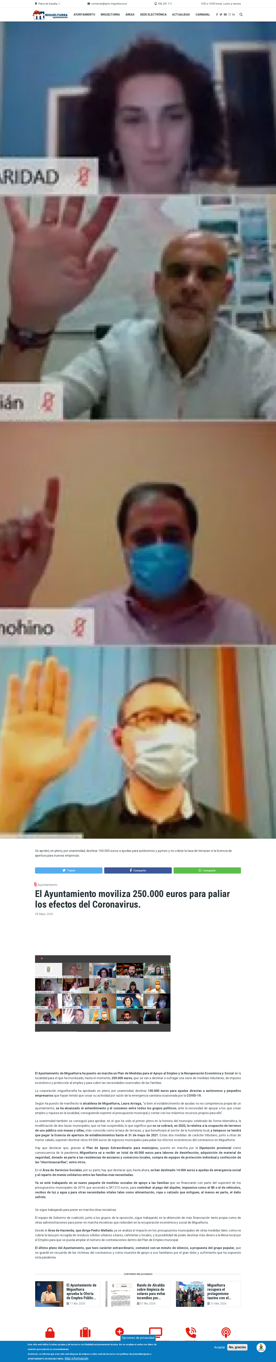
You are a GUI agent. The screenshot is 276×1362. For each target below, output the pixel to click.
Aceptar (219, 1347)
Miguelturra (110, 14)
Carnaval (203, 14)
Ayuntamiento (84, 14)
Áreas (130, 14)
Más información (76, 1358)
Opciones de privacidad (138, 1338)
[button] (68, 870)
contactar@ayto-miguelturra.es (109, 3)
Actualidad (181, 14)
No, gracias (237, 1347)
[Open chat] (261, 1347)
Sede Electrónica (153, 14)
